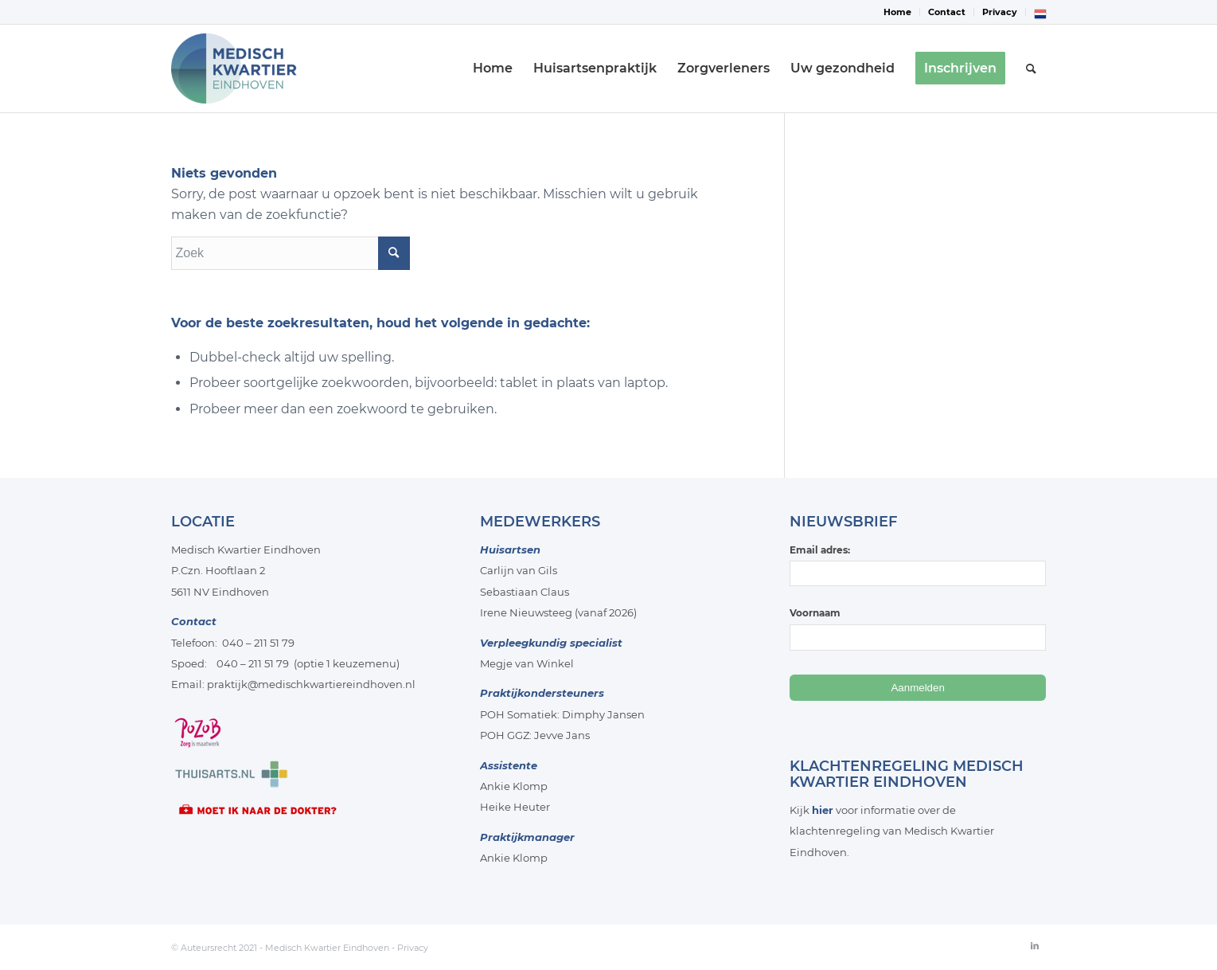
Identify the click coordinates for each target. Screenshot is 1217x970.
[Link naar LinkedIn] (1035, 945)
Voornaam (815, 613)
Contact (946, 12)
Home (897, 12)
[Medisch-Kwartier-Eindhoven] (249, 68)
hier (822, 810)
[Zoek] (1031, 68)
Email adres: (918, 565)
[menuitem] (898, 12)
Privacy (999, 12)
